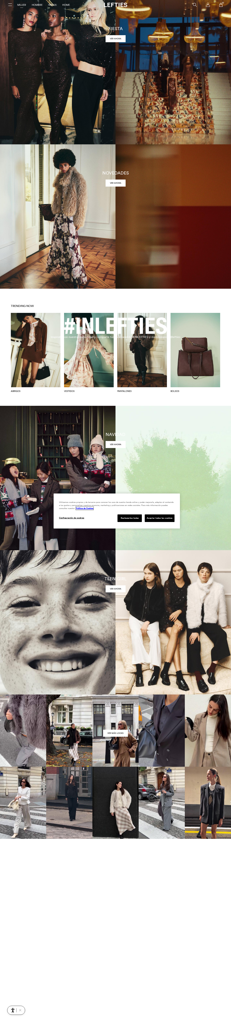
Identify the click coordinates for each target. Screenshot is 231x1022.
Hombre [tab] (37, 5)
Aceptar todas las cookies (160, 518)
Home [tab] (66, 5)
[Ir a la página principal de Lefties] (115, 5)
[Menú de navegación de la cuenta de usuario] (208, 5)
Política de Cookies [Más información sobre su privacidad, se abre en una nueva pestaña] (84, 508)
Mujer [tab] (21, 5)
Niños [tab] (52, 5)
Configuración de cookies (71, 517)
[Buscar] (195, 5)
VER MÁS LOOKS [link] (115, 733)
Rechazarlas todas (130, 518)
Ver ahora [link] (115, 38)
